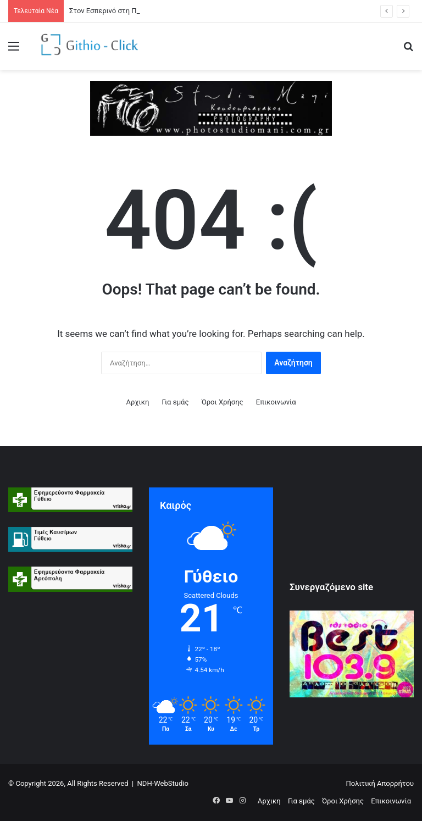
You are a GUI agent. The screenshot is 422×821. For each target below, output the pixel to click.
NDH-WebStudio (162, 783)
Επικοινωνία (276, 402)
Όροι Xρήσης (222, 402)
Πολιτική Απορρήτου (380, 783)
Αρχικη (137, 402)
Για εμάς (175, 402)
